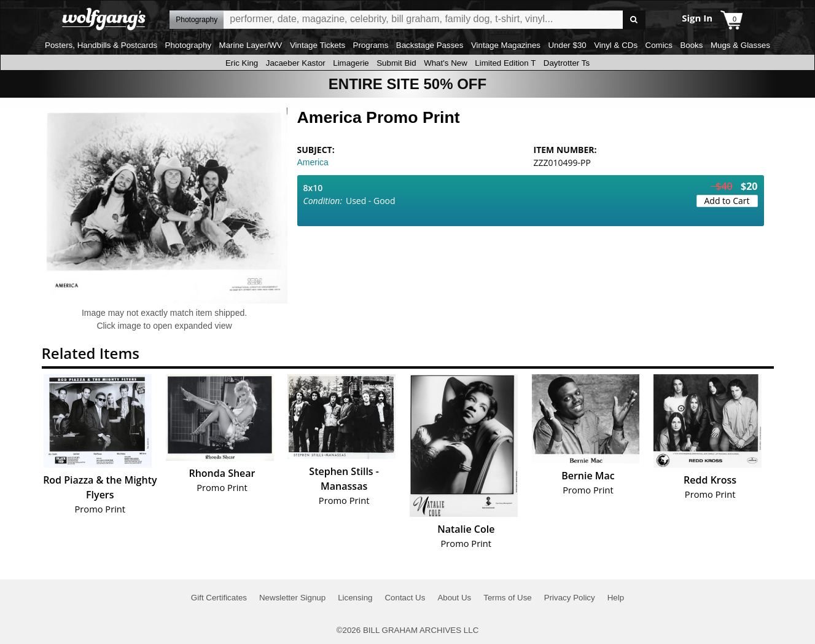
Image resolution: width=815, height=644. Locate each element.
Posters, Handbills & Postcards (101, 45)
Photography (188, 45)
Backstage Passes (430, 45)
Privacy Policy (569, 597)
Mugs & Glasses (740, 45)
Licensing (355, 597)
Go (634, 19)
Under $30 (567, 45)
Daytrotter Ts (567, 63)
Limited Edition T (505, 63)
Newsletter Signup (292, 597)
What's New (445, 63)
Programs (371, 45)
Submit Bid (396, 63)
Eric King (241, 63)
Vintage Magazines (505, 45)
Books (691, 45)
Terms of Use (507, 597)
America (313, 162)
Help (615, 597)
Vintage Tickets (317, 45)
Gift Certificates (219, 597)
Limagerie (351, 63)
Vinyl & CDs (616, 45)
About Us (454, 597)
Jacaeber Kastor (296, 63)
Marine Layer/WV (251, 45)
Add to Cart (727, 200)
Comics (659, 45)
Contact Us (404, 597)
